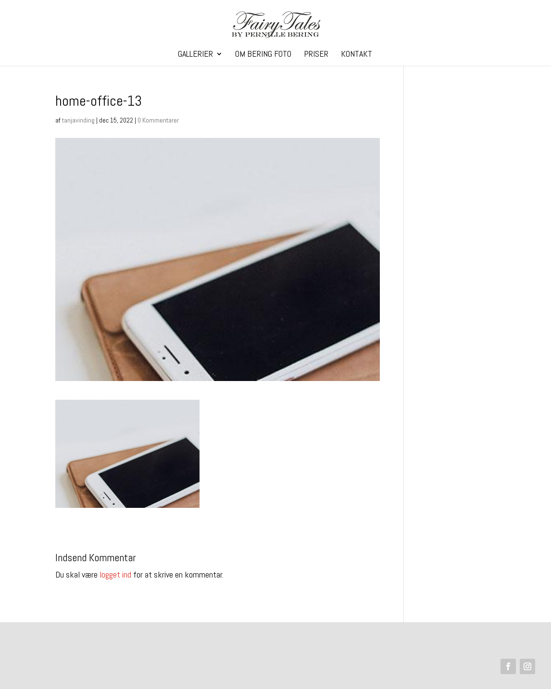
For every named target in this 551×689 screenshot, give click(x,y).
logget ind (115, 574)
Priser (316, 54)
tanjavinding (78, 120)
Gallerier (195, 54)
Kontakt (356, 54)
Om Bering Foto (263, 54)
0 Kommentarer (158, 120)
